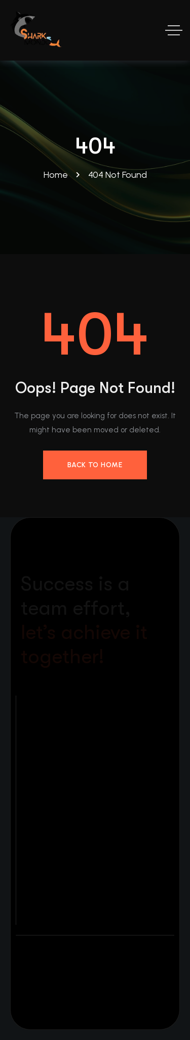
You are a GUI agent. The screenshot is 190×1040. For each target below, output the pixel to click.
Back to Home (94, 465)
